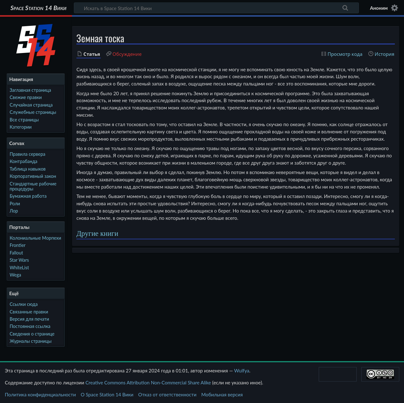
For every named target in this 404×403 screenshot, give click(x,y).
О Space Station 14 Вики (107, 394)
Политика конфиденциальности (40, 394)
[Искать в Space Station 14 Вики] (216, 8)
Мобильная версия (222, 394)
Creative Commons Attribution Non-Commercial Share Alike (148, 382)
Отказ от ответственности (167, 394)
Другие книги (97, 233)
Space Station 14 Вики (38, 7)
